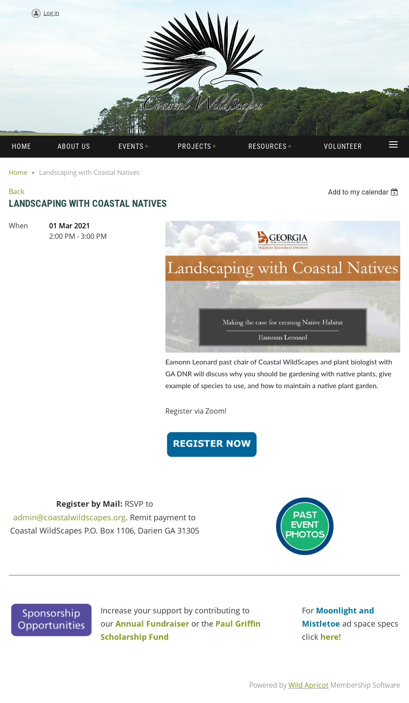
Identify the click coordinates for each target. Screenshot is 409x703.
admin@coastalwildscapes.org (69, 517)
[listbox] (364, 192)
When (18, 226)
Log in (51, 13)
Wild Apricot (308, 685)
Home (18, 172)
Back (16, 191)
